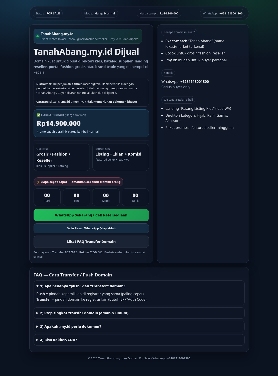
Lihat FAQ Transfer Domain (91, 241)
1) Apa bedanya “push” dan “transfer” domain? (82, 286)
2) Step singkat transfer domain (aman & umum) (84, 312)
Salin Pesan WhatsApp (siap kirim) (91, 228)
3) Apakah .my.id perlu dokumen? (70, 326)
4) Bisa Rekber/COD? (58, 339)
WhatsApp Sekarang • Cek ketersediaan (91, 215)
